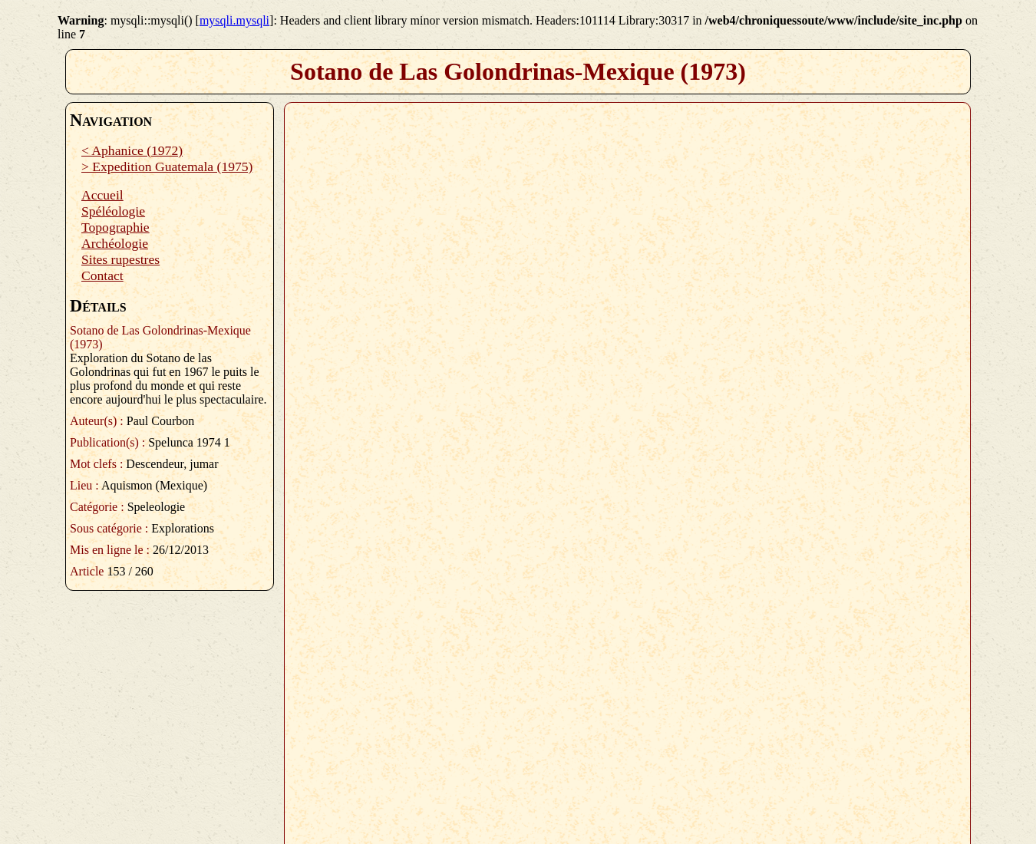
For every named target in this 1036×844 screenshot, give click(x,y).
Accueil (102, 195)
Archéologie (114, 243)
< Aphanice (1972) (132, 150)
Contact (102, 275)
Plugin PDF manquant (627, 467)
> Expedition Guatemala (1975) (166, 166)
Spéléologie (113, 211)
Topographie (115, 227)
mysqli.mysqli (234, 20)
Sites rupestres (120, 259)
